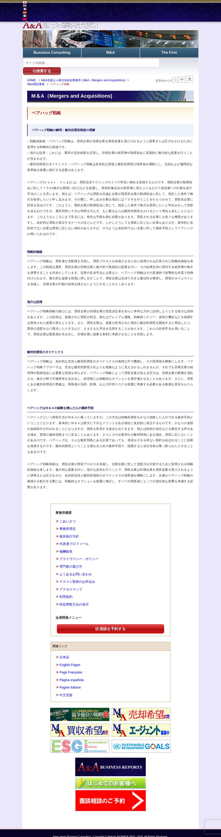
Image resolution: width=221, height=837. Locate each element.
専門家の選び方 (70, 559)
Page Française (70, 665)
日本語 (64, 650)
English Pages (69, 657)
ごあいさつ (67, 514)
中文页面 (65, 687)
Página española (71, 672)
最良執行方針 (69, 529)
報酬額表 (65, 544)
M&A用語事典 (37, 76)
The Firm (169, 52)
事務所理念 (67, 521)
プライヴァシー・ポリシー (78, 552)
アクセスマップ (70, 582)
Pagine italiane (70, 680)
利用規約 (65, 589)
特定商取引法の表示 (74, 597)
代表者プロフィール (74, 536)
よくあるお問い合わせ (75, 567)
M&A (110, 52)
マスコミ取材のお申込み (77, 574)
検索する (178, 62)
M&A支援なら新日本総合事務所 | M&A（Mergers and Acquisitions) (84, 73)
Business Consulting (51, 52)
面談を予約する (110, 622)
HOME (32, 73)
